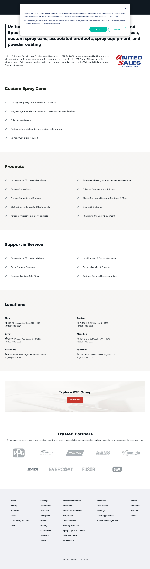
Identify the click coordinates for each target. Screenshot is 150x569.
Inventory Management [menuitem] (107, 520)
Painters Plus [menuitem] (68, 540)
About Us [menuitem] (15, 511)
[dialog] (75, 20)
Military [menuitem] (43, 526)
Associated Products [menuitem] (72, 501)
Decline (117, 29)
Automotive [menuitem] (45, 506)
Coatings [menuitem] (44, 501)
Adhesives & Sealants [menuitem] (72, 511)
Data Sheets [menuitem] (102, 506)
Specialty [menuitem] (44, 511)
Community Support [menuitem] (20, 520)
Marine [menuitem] (43, 520)
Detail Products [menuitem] (69, 520)
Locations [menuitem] (134, 511)
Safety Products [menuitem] (70, 535)
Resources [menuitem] (101, 501)
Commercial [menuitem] (45, 530)
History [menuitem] (14, 506)
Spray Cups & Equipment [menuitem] (74, 530)
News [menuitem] (13, 516)
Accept (98, 29)
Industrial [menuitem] (44, 535)
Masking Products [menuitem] (71, 526)
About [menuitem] (13, 501)
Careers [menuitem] (133, 516)
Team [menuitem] (13, 526)
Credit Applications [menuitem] (105, 516)
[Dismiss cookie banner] (125, 8)
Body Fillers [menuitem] (68, 516)
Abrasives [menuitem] (67, 506)
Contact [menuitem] (133, 501)
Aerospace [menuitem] (45, 516)
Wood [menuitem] (43, 540)
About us (75, 400)
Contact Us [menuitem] (134, 506)
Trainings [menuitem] (101, 511)
